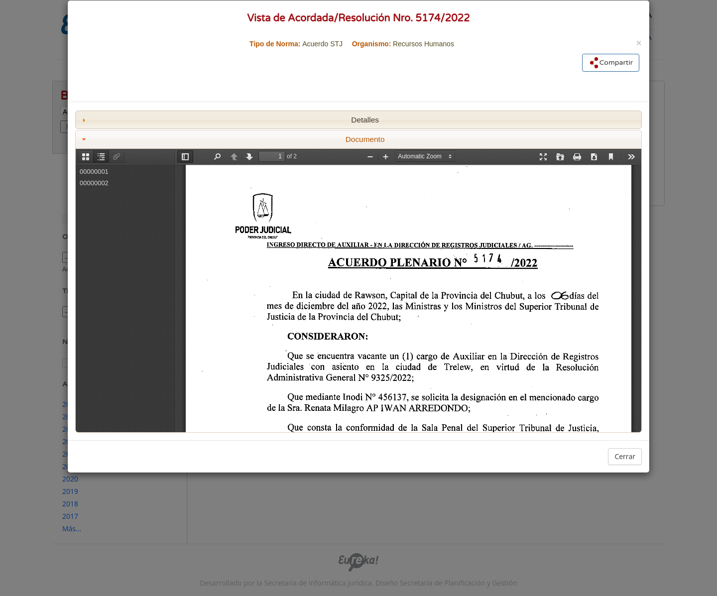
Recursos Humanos (423, 44)
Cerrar (624, 456)
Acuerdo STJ (322, 44)
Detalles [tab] (229, 120)
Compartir (611, 62)
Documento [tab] (232, 139)
